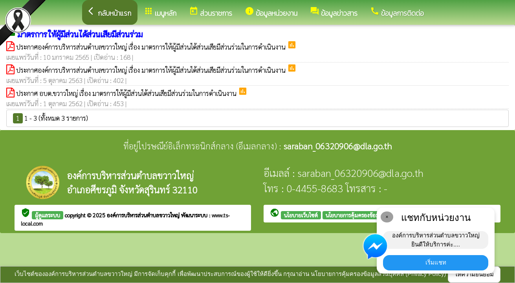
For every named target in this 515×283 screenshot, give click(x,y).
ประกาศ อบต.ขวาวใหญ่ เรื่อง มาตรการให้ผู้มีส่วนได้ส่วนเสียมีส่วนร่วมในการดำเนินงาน (127, 93)
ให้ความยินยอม (474, 274)
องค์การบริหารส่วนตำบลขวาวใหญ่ (144, 215)
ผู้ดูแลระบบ (47, 215)
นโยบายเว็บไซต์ (301, 215)
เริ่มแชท (435, 262)
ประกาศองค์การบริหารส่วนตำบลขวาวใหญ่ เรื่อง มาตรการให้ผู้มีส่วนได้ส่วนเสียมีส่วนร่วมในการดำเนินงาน (151, 46)
